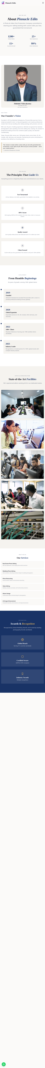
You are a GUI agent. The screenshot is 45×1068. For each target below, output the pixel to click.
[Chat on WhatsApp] (4, 1064)
